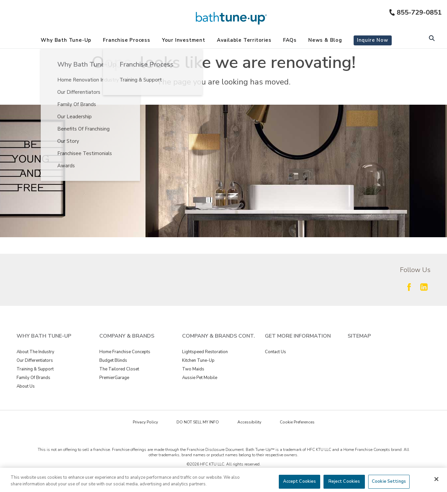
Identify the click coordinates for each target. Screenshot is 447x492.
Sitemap (359, 336)
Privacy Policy (145, 422)
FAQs (290, 40)
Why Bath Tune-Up (66, 40)
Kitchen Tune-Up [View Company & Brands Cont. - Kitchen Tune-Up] (198, 360)
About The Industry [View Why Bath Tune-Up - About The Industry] (35, 352)
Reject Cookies (344, 481)
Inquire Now (372, 40)
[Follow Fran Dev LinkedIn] (423, 287)
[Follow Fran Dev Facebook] (409, 287)
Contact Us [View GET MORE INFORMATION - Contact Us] (275, 352)
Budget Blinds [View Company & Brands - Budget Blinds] (113, 360)
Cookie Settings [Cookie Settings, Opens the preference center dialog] (389, 481)
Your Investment (183, 40)
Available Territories (244, 40)
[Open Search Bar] (431, 39)
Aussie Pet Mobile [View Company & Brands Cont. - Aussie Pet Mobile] (199, 378)
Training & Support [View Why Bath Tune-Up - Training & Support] (35, 369)
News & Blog (325, 40)
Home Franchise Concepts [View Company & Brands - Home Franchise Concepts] (124, 352)
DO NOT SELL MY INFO (197, 422)
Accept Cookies (299, 481)
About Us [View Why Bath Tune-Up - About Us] (26, 386)
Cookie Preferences (297, 422)
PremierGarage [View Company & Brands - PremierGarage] (114, 378)
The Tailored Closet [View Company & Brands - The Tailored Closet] (119, 369)
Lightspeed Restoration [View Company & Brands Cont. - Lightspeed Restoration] (205, 352)
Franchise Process (126, 40)
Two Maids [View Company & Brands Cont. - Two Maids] (193, 369)
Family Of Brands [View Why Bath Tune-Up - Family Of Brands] (33, 378)
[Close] (436, 479)
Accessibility (249, 422)
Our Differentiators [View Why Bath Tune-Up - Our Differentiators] (35, 360)
